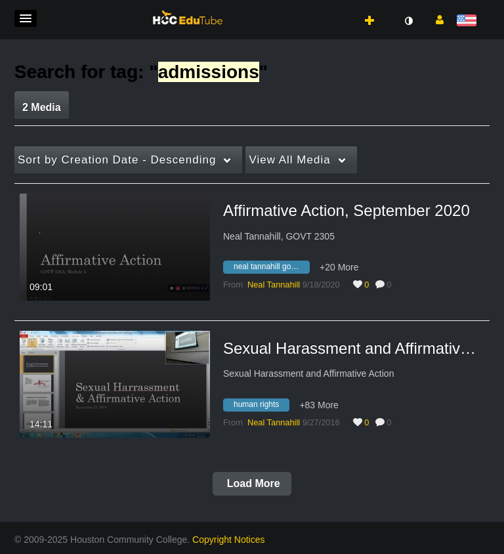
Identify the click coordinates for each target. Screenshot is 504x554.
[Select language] (469, 21)
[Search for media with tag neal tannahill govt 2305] (271, 269)
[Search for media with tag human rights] (261, 406)
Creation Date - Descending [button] (117, 160)
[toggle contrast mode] (408, 21)
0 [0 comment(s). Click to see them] (391, 284)
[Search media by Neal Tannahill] (273, 284)
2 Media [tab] (41, 107)
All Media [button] (289, 160)
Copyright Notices (228, 539)
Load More (252, 483)
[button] (25, 18)
